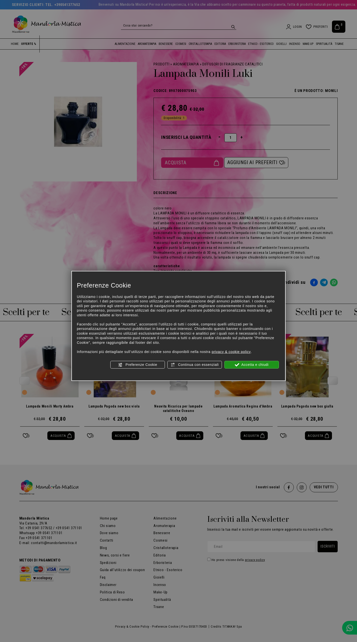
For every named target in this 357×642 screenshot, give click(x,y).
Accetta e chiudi (252, 365)
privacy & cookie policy (231, 351)
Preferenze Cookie (137, 365)
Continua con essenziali (195, 365)
